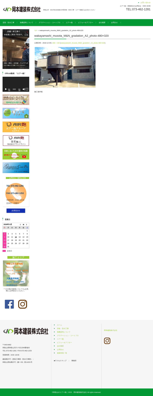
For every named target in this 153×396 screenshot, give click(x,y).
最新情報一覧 (62, 353)
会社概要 (104, 22)
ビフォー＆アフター (88, 22)
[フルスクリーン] (27, 89)
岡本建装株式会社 (110, 330)
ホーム (59, 325)
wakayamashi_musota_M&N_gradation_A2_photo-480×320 (83, 43)
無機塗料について (29, 22)
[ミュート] (24, 89)
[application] (16, 84)
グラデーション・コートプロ (52, 22)
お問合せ (117, 22)
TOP (35, 30)
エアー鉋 (72, 22)
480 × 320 (56, 43)
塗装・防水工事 (11, 22)
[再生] (6, 89)
